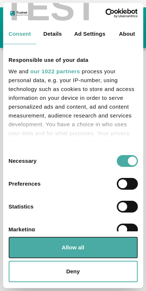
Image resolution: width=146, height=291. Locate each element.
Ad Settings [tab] (89, 34)
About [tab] (127, 34)
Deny (73, 271)
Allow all (73, 247)
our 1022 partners (55, 71)
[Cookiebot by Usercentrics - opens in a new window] (105, 13)
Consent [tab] (20, 34)
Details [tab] (52, 34)
